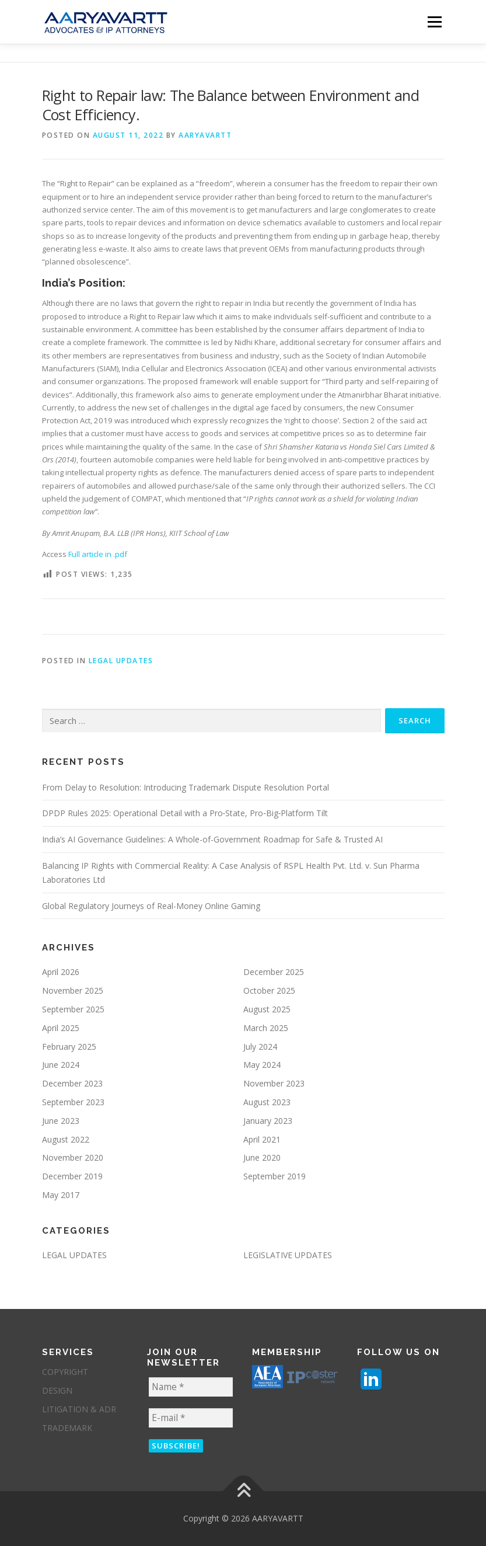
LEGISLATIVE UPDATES (287, 1255)
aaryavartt (205, 135)
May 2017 (60, 1194)
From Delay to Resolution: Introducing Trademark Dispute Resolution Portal (185, 787)
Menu (434, 21)
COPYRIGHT (65, 1371)
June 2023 (60, 1120)
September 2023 (73, 1102)
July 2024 (260, 1046)
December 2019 (72, 1176)
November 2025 (72, 990)
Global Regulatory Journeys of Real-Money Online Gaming (151, 905)
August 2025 (267, 1009)
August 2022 (65, 1139)
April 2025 (60, 1027)
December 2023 (72, 1083)
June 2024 (60, 1064)
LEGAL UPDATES (121, 661)
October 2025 (269, 990)
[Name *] (191, 1387)
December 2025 (273, 971)
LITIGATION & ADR (79, 1409)
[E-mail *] (191, 1417)
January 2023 (267, 1120)
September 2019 (274, 1176)
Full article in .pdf (97, 554)
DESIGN (57, 1390)
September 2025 (73, 1009)
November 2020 (72, 1157)
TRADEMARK (67, 1427)
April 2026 (60, 971)
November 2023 (274, 1083)
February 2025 (69, 1046)
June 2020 (262, 1157)
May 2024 (262, 1064)
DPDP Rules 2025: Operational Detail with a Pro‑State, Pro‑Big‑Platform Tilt (185, 813)
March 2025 (265, 1027)
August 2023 (267, 1102)
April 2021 (262, 1139)
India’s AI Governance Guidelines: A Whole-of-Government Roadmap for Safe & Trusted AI (212, 839)
